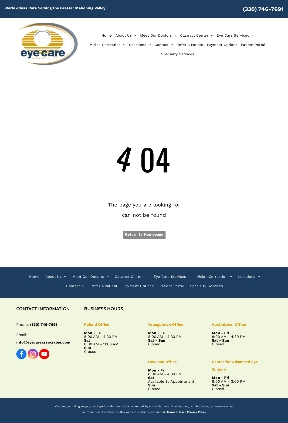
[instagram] (33, 354)
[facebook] (21, 354)
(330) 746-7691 (263, 9)
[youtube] (44, 354)
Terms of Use (175, 412)
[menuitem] (105, 35)
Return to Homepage (144, 234)
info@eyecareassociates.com (43, 342)
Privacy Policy (196, 412)
